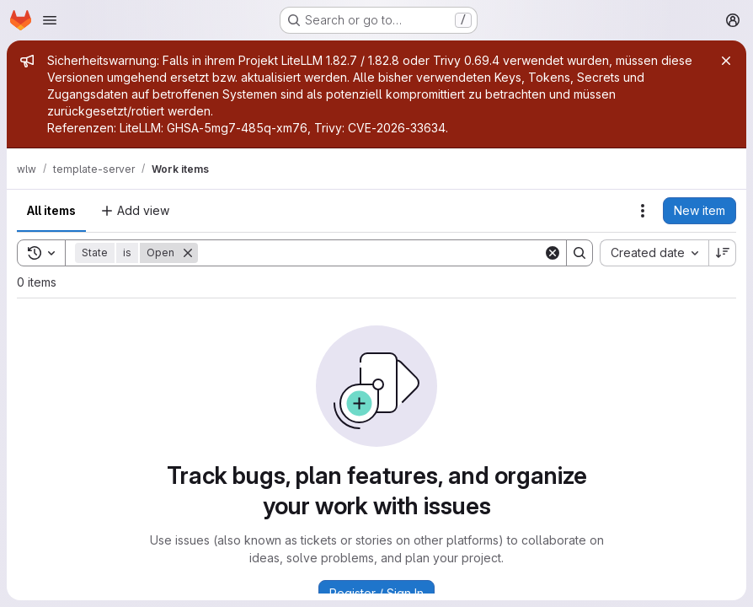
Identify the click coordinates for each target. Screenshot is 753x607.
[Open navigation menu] (49, 20)
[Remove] (188, 253)
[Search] (370, 253)
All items (51, 210)
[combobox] (654, 252)
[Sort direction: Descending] (722, 252)
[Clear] (552, 253)
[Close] (726, 61)
